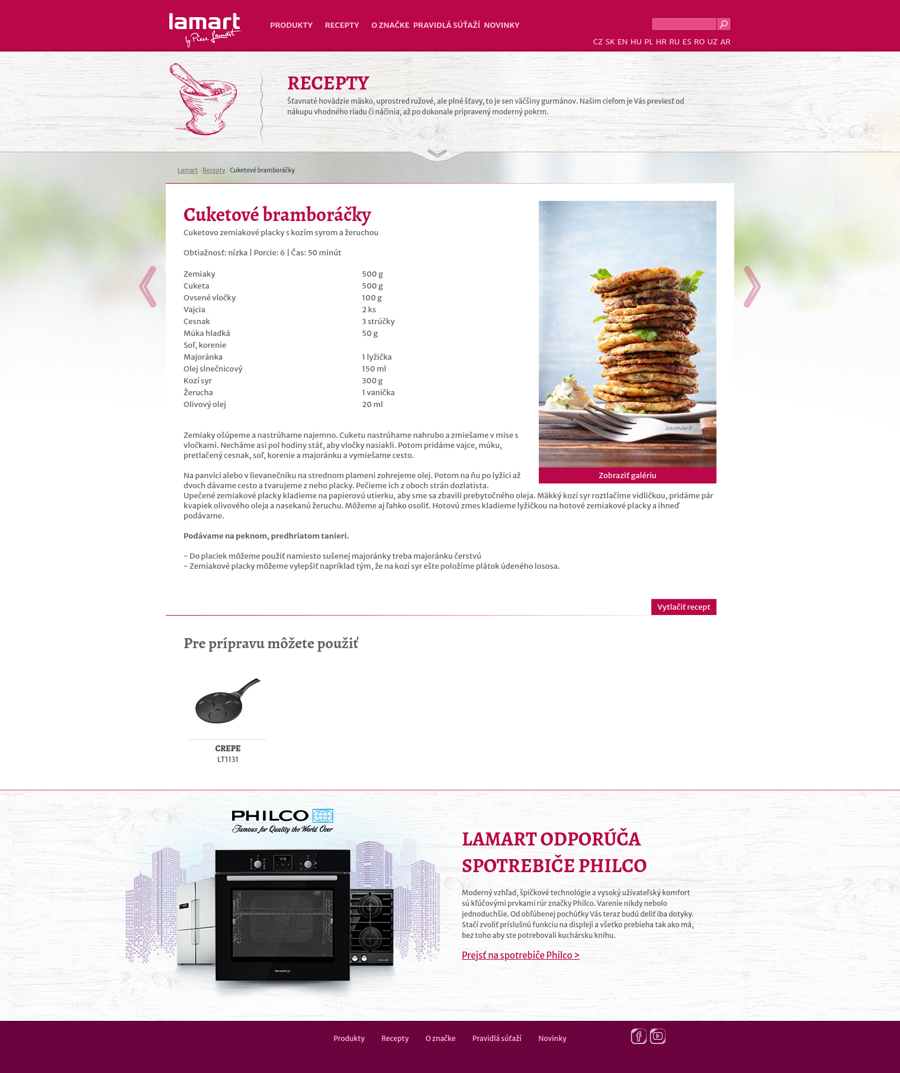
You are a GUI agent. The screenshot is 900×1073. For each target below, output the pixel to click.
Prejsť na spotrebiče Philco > (521, 955)
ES (687, 42)
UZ (713, 42)
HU (636, 42)
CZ (598, 42)
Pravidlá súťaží (447, 25)
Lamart (205, 30)
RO (699, 42)
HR (660, 42)
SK (610, 42)
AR (725, 42)
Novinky (501, 25)
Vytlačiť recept (684, 607)
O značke (390, 25)
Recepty (342, 25)
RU (674, 42)
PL (648, 42)
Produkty (291, 25)
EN (623, 42)
